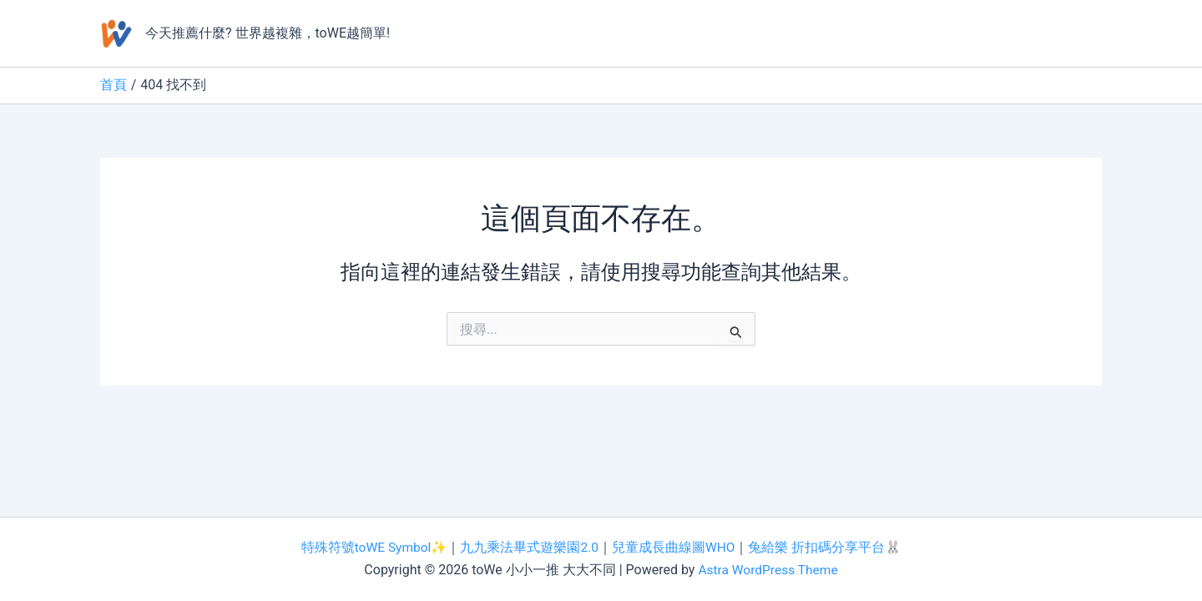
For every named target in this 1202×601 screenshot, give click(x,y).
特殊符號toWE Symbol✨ (372, 548)
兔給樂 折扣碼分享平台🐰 (827, 548)
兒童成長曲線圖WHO (675, 548)
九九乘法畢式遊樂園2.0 (530, 548)
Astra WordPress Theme (768, 570)
